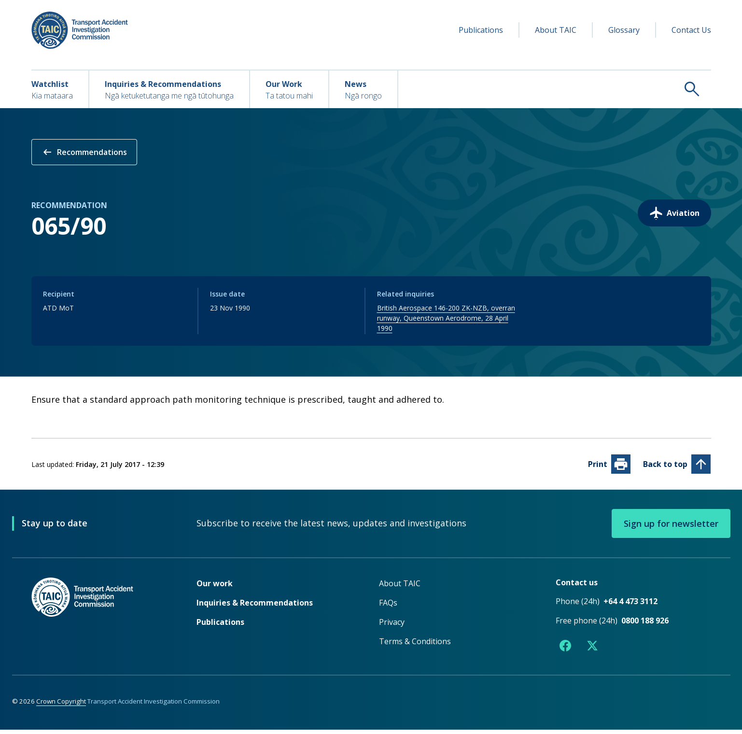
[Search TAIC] (554, 89)
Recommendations (84, 152)
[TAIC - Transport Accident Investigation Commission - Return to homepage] (79, 30)
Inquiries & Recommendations (254, 607)
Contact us (577, 586)
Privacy (392, 626)
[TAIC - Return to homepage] (99, 621)
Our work (214, 587)
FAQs (388, 607)
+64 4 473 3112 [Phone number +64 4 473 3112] (630, 605)
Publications (481, 30)
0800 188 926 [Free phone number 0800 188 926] (645, 625)
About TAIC (555, 30)
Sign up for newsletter (671, 528)
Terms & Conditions (415, 645)
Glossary (624, 30)
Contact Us (691, 30)
